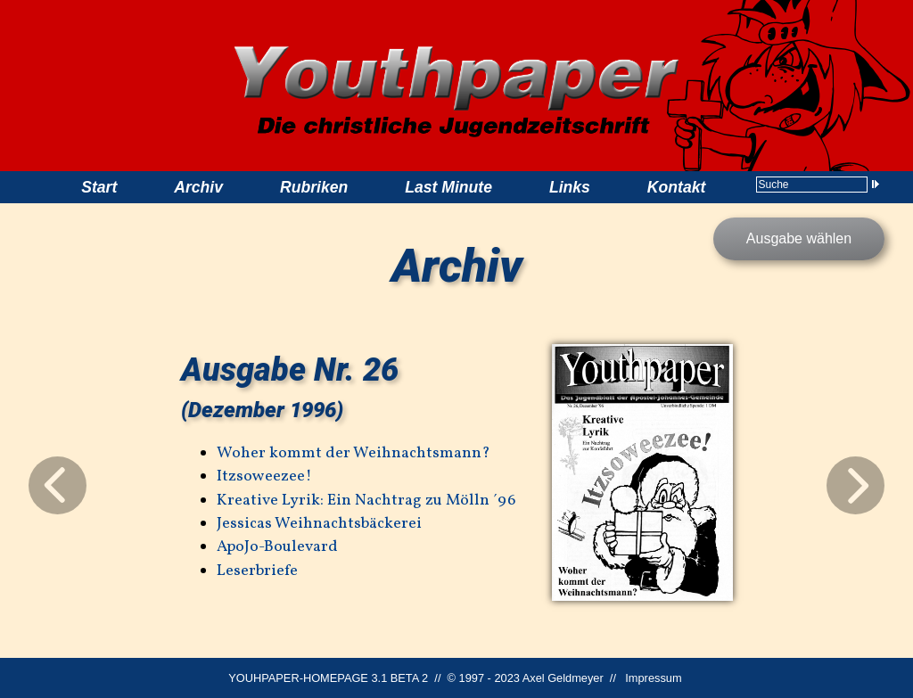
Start (99, 187)
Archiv (198, 187)
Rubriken (314, 187)
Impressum (653, 678)
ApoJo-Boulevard (277, 547)
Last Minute (448, 187)
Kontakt (676, 187)
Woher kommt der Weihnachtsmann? (353, 453)
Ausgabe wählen (798, 238)
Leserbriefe (257, 571)
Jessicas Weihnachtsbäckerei (319, 524)
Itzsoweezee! (264, 476)
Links (569, 187)
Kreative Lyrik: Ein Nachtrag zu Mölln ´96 (366, 500)
